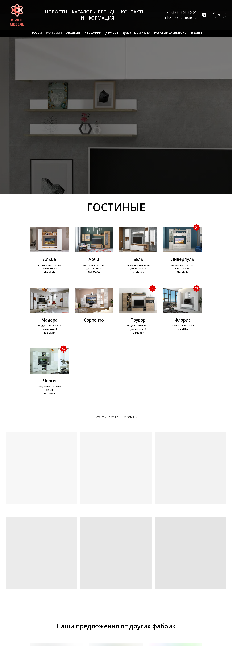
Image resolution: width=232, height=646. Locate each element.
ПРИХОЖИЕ (92, 33)
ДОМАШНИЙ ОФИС (136, 33)
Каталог (99, 417)
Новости (56, 12)
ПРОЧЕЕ (196, 33)
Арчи (93, 259)
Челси (49, 380)
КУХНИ (37, 33)
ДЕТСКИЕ (111, 33)
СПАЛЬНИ (73, 33)
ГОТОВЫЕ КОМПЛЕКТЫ (170, 33)
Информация (97, 18)
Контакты (133, 12)
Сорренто (94, 320)
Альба (49, 259)
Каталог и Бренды (94, 12)
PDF (219, 14)
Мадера (49, 320)
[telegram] (204, 15)
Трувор (138, 320)
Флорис (183, 320)
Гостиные (113, 417)
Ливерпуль (182, 259)
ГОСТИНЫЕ (54, 33)
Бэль (138, 259)
